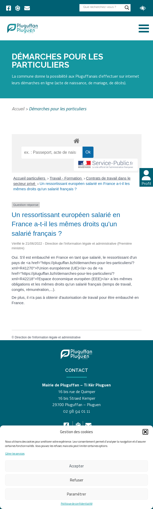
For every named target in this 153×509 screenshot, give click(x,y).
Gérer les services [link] (15, 453)
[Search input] (102, 6)
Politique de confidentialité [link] (76, 503)
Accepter (76, 466)
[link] (8, 8)
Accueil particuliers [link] (29, 178)
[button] (145, 431)
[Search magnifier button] (127, 7)
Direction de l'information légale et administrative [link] (48, 337)
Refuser (76, 480)
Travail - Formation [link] (66, 178)
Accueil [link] (18, 108)
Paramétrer (76, 494)
